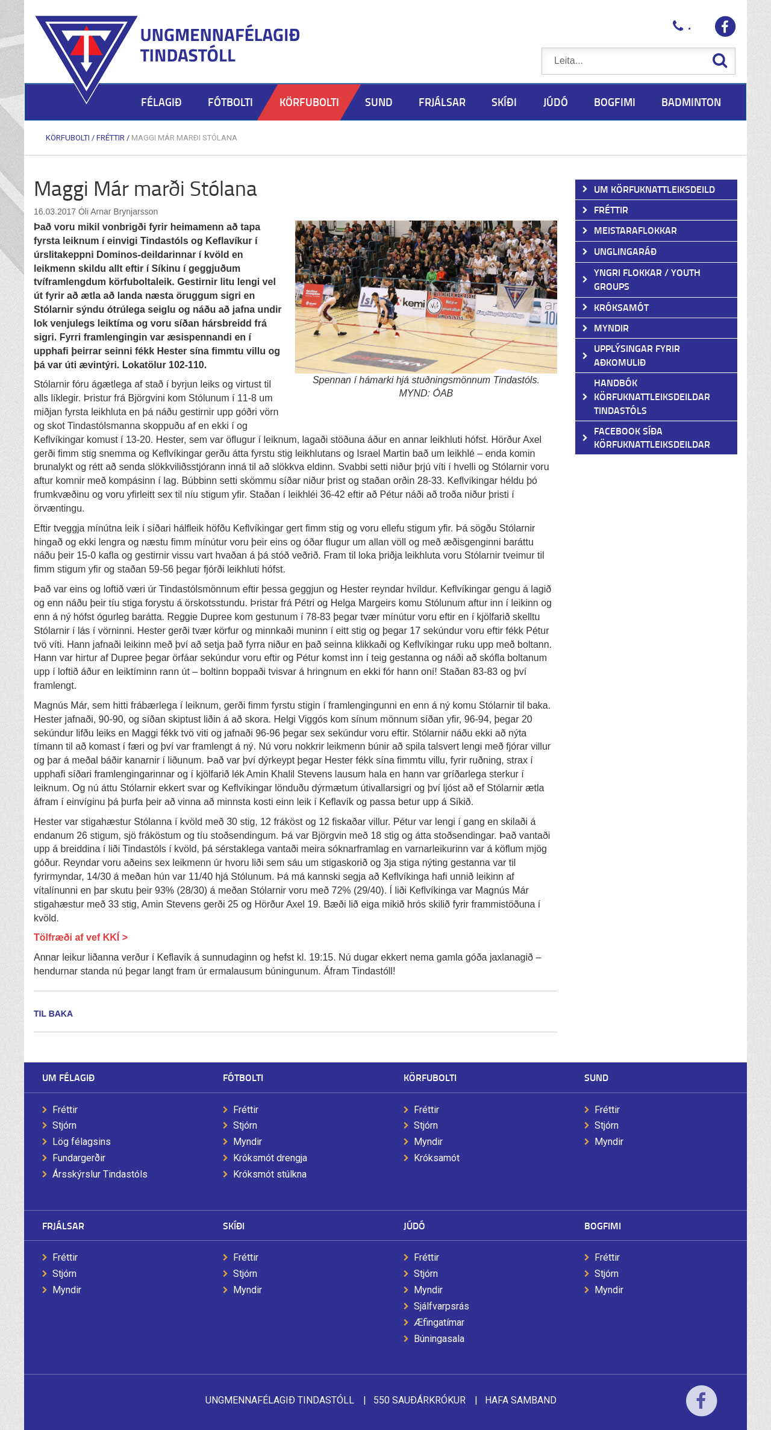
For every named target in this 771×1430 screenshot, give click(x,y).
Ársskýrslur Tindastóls (100, 1174)
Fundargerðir (78, 1158)
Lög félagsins (81, 1141)
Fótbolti (243, 1077)
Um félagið (68, 1077)
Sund (596, 1077)
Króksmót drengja (270, 1158)
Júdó (414, 1225)
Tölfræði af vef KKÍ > (81, 937)
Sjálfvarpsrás (441, 1306)
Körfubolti (68, 137)
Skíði (234, 1225)
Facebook (701, 1408)
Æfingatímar (439, 1322)
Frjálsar (63, 1225)
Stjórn (64, 1125)
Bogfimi (602, 1225)
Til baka (53, 1013)
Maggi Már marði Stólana (184, 137)
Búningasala (439, 1338)
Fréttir (110, 137)
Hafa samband (521, 1400)
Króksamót (437, 1158)
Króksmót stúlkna (270, 1174)
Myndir (247, 1141)
